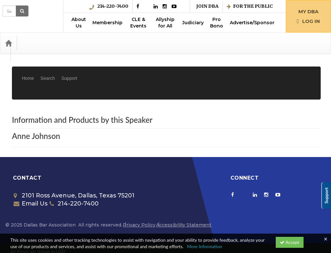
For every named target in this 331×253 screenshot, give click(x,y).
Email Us (31, 184)
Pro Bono (216, 22)
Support (69, 73)
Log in (308, 21)
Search (47, 73)
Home (28, 73)
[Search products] (253, 42)
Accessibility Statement (183, 205)
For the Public (250, 6)
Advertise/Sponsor (252, 23)
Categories (35, 43)
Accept (289, 242)
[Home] (8, 43)
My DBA (308, 11)
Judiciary (193, 23)
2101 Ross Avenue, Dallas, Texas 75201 (74, 176)
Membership (107, 23)
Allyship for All (165, 22)
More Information (204, 246)
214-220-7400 (109, 6)
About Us (78, 22)
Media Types (69, 43)
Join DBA (207, 6)
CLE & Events (138, 22)
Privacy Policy (139, 205)
